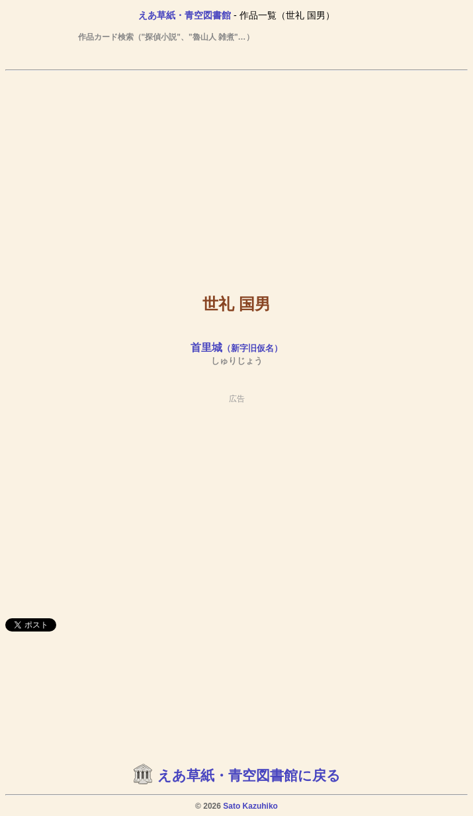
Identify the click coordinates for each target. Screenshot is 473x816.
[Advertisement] (237, 172)
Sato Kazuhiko (250, 806)
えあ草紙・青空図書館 (184, 15)
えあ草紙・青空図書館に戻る (249, 776)
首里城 (236, 347)
